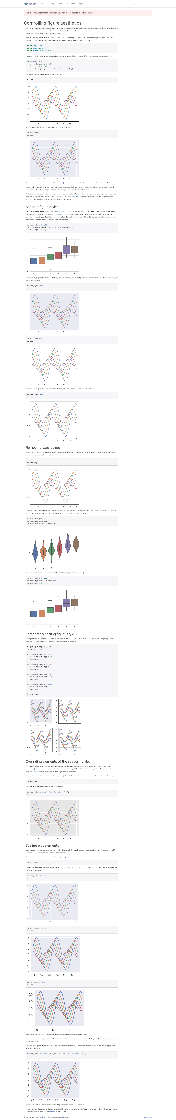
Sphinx (63, 1117)
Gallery (52, 3)
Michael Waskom (45, 1117)
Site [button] (73, 3)
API (67, 3)
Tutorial (59, 3)
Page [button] (81, 3)
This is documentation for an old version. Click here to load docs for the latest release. (59, 13)
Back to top (148, 1117)
